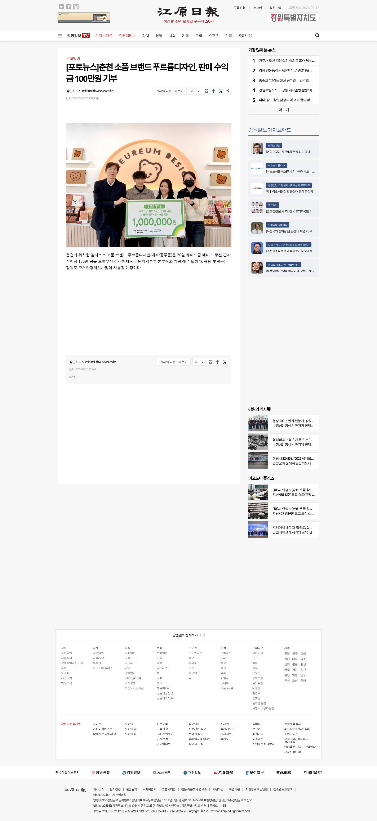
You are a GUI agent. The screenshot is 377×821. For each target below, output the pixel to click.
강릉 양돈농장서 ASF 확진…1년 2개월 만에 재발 (291, 70)
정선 (303, 669)
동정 (223, 663)
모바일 (129, 724)
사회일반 (130, 653)
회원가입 (275, 7)
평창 (295, 669)
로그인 (257, 7)
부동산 (97, 663)
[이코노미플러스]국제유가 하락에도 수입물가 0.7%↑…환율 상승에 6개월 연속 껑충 (315, 171)
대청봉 (256, 688)
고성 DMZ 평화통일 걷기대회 (296, 740)
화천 (295, 675)
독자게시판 (227, 729)
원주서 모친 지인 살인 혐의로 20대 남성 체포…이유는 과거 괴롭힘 (303, 60)
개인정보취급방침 (263, 744)
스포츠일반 (195, 653)
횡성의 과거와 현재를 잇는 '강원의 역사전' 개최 (304, 439)
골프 (191, 678)
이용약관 (257, 739)
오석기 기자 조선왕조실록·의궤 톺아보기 (288, 245)
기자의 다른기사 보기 (169, 91)
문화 (198, 35)
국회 (63, 668)
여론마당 (257, 653)
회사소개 (98, 789)
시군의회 (66, 678)
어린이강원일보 (102, 729)
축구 (191, 658)
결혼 (223, 673)
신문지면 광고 (197, 729)
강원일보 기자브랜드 (269, 129)
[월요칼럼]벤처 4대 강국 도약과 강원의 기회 (292, 211)
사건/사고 (131, 663)
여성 (159, 663)
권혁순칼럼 (259, 703)
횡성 (303, 664)
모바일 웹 (131, 734)
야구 (191, 668)
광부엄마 (130, 673)
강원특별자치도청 (72, 663)
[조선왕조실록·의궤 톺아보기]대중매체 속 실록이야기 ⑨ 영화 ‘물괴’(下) (308, 251)
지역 (185, 35)
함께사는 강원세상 (104, 734)
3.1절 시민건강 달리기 (298, 729)
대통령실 (66, 658)
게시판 (224, 724)
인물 (228, 35)
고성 (295, 680)
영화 (159, 678)
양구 (303, 675)
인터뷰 (224, 683)
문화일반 (162, 653)
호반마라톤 (291, 734)
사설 (255, 668)
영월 (287, 669)
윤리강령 (115, 789)
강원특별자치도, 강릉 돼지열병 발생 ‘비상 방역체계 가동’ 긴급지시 (303, 90)
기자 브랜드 (103, 35)
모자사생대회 (292, 752)
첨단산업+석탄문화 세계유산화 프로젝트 (289, 185)
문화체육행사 (292, 724)
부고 (223, 668)
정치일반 (66, 653)
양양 (303, 680)
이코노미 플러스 (276, 165)
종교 (159, 683)
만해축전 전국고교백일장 (300, 747)
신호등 (256, 698)
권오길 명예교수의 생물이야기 (283, 264)
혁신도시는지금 (134, 688)
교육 (127, 658)
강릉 (303, 653)
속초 (303, 659)
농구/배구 (194, 673)
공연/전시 (162, 668)
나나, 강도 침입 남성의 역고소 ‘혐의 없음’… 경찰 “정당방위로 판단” (303, 99)
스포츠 (213, 35)
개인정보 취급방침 (256, 789)
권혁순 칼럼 (274, 145)
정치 (145, 35)
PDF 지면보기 (165, 734)
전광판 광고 (195, 734)
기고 (255, 658)
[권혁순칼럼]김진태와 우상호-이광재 (288, 151)
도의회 (65, 673)
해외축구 (193, 663)
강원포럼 (257, 678)
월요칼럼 (272, 205)
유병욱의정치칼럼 (263, 708)
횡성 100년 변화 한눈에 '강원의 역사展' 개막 (302, 420)
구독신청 (239, 7)
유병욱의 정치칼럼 (277, 225)
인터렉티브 (127, 35)
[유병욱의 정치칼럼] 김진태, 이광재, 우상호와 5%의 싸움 (299, 231)
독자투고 (225, 739)
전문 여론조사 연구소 (194, 789)
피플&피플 (226, 688)
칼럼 (255, 663)
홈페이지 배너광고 (200, 739)
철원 (287, 675)
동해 (287, 659)
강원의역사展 (165, 698)
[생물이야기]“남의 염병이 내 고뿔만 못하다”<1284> (296, 271)
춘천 (287, 653)
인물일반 (225, 653)
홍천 (295, 664)
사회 (172, 35)
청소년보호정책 (282, 789)
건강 (159, 658)
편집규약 (131, 789)
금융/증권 (99, 658)
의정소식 (66, 683)
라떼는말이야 (133, 678)
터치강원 (130, 683)
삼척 (287, 664)
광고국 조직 (195, 744)
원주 (295, 653)
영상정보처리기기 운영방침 (109, 795)
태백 (295, 659)
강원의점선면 (165, 693)
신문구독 (162, 724)
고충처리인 (169, 789)
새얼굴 (224, 678)
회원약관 (234, 789)
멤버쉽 (256, 724)
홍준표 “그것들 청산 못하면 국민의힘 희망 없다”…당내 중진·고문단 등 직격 (309, 80)
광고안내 (194, 724)
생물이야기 (163, 688)
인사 (223, 658)
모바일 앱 (131, 729)
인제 (287, 680)
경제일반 (98, 653)
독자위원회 (149, 789)
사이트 (97, 724)
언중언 (256, 673)
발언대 (256, 693)
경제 (158, 35)
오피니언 (245, 35)
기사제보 (225, 734)
